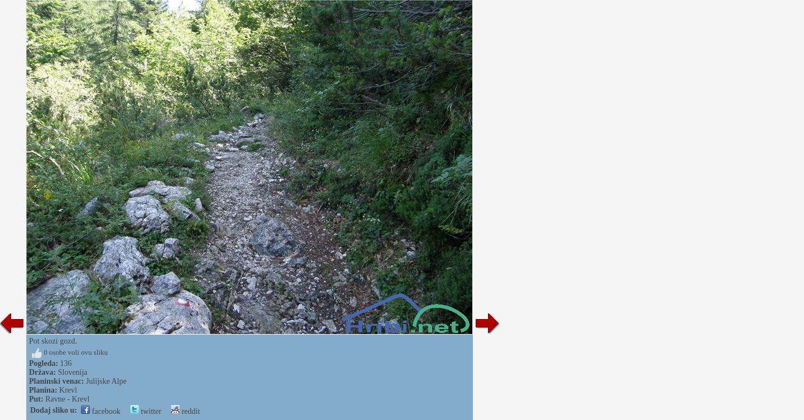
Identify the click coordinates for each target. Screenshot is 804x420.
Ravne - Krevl (67, 399)
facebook (101, 411)
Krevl (68, 390)
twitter (145, 411)
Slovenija (73, 372)
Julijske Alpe (106, 381)
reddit (185, 411)
